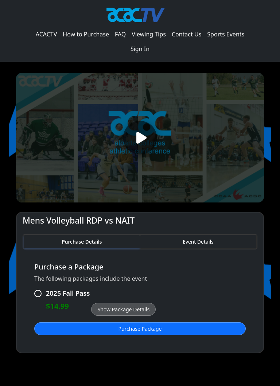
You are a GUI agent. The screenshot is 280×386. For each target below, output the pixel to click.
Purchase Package (140, 328)
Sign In (140, 49)
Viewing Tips (149, 34)
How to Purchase (86, 34)
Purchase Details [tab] (82, 241)
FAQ (120, 34)
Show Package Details (123, 309)
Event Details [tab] (198, 241)
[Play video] (140, 137)
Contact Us (186, 34)
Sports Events (225, 34)
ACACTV (46, 34)
